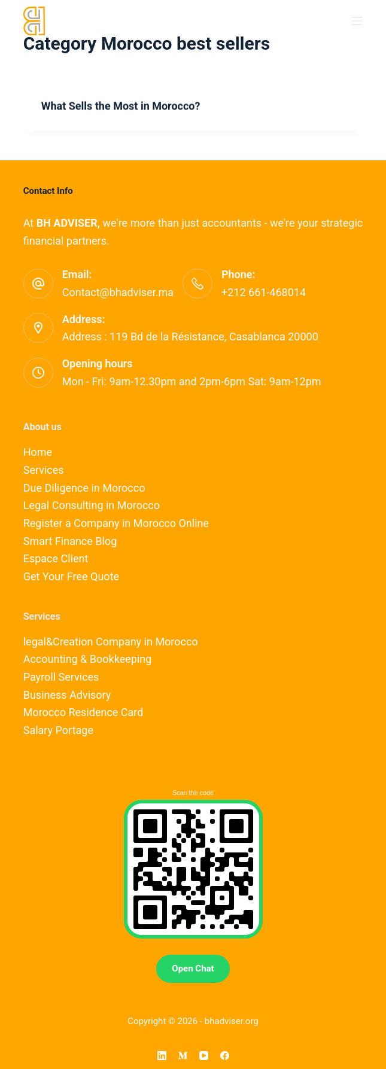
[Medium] (182, 1055)
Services (43, 470)
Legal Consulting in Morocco (91, 505)
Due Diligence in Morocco (84, 488)
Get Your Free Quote (71, 576)
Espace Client (56, 558)
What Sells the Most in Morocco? (120, 106)
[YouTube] (203, 1055)
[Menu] (357, 21)
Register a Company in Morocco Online (116, 523)
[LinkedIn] (161, 1055)
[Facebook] (224, 1055)
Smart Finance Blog (70, 541)
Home (37, 452)
